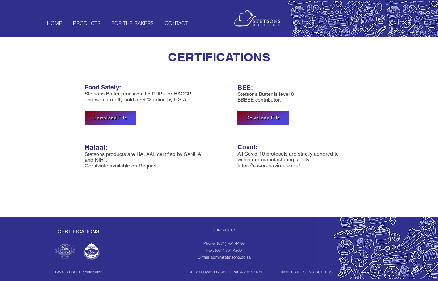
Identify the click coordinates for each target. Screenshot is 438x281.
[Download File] (110, 118)
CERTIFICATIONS (78, 231)
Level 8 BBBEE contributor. (78, 271)
